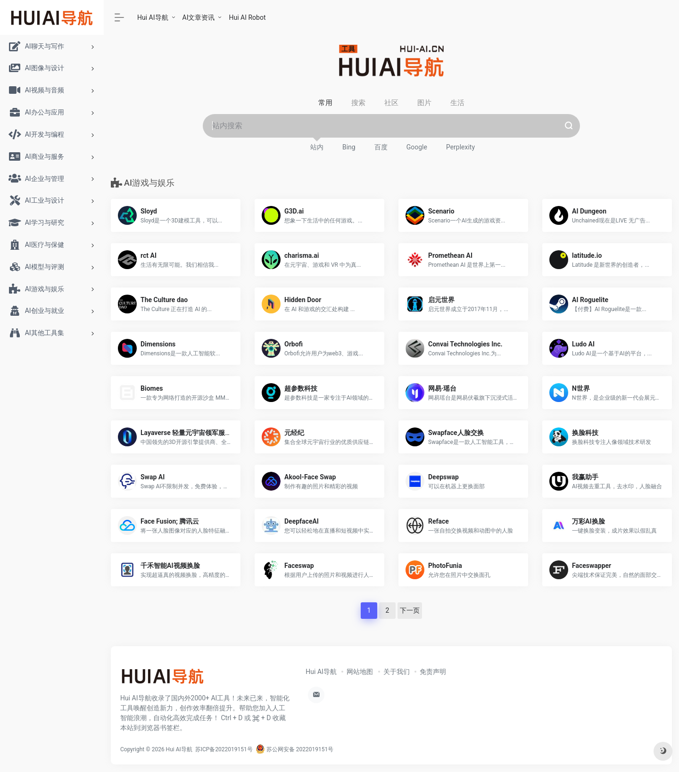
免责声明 (433, 671)
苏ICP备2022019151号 (224, 749)
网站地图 (360, 671)
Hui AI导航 (152, 17)
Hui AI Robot (247, 17)
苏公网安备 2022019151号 (294, 749)
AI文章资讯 (198, 17)
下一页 (410, 610)
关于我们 (396, 671)
